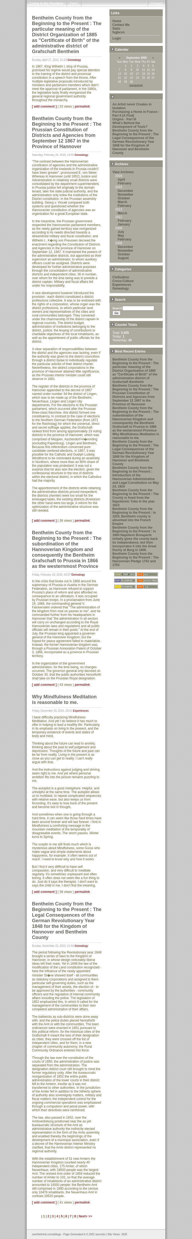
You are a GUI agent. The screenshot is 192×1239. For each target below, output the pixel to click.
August (123, 258)
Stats (116, 28)
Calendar (120, 50)
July (121, 232)
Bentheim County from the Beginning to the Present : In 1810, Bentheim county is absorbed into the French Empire (134, 516)
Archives (119, 164)
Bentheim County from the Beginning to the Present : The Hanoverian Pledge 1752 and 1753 (135, 559)
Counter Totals (124, 325)
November (125, 194)
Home (116, 21)
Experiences (81, 710)
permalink (82, 106)
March (122, 202)
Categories (121, 269)
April (121, 179)
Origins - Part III (124, 119)
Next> (83, 1216)
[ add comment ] (44, 106)
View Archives (123, 172)
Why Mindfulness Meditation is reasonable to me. (135, 436)
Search (118, 300)
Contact (156, 3)
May (121, 235)
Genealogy (74, 59)
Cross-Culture (123, 281)
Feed (73, 3)
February (124, 183)
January (124, 224)
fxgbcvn (118, 32)
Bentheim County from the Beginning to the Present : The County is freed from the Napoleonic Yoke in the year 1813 (135, 497)
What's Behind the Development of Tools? (130, 125)
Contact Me (121, 25)
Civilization (120, 277)
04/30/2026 (136, 85)
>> (90, 1216)
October (124, 198)
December (125, 191)
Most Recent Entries (128, 351)
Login (116, 38)
